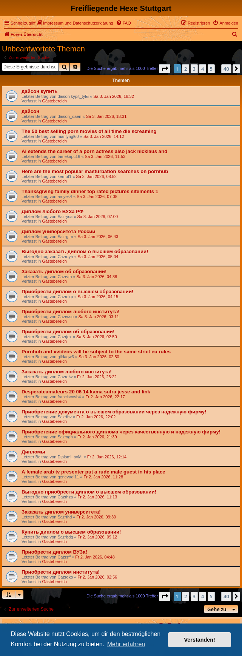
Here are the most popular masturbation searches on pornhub (95, 171)
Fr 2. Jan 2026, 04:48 (95, 557)
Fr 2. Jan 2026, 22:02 (96, 417)
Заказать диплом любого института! (67, 371)
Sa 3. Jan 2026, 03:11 (98, 316)
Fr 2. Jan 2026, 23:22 (97, 376)
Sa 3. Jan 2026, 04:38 (97, 276)
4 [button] (202, 68)
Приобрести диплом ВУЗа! (54, 552)
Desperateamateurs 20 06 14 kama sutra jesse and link (86, 392)
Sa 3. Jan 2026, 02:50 (96, 336)
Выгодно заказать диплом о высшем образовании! (85, 251)
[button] (164, 68)
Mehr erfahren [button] (126, 644)
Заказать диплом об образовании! (64, 271)
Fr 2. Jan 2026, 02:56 (97, 577)
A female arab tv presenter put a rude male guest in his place (93, 472)
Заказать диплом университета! (61, 512)
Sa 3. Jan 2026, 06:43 (98, 236)
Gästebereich (54, 101)
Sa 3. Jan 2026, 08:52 (96, 176)
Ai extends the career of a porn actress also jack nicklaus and (94, 151)
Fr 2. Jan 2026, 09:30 (96, 517)
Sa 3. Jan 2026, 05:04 (98, 256)
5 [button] (211, 68)
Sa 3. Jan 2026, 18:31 (106, 116)
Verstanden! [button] (199, 640)
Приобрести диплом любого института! (71, 311)
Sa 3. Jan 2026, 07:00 (97, 216)
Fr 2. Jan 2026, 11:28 (103, 477)
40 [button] (226, 68)
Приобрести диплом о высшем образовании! (77, 291)
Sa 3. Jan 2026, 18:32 (113, 96)
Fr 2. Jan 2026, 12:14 (107, 457)
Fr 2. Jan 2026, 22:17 (105, 397)
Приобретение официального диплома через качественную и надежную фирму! (121, 432)
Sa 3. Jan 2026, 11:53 (105, 156)
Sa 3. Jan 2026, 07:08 (97, 196)
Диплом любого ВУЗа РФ (52, 211)
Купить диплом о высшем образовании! (71, 532)
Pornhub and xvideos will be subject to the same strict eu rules (96, 351)
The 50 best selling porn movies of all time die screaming (89, 131)
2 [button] (185, 68)
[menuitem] (75, 23)
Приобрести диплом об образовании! (68, 331)
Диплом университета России (58, 231)
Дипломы (33, 452)
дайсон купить (39, 91)
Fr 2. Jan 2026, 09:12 (97, 537)
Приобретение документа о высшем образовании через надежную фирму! (114, 412)
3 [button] (194, 68)
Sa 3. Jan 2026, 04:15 (98, 296)
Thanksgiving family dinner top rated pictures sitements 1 (90, 191)
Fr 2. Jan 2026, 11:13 (97, 497)
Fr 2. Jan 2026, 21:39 (97, 437)
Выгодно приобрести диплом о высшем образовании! (89, 492)
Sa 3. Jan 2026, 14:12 (103, 136)
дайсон (30, 111)
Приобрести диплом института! (61, 572)
